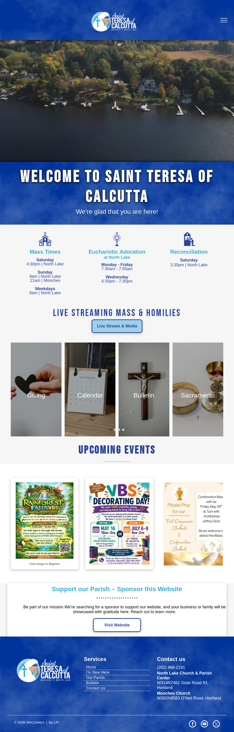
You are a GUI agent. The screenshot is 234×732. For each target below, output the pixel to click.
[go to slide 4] (123, 430)
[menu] (224, 20)
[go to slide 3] (119, 430)
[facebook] (192, 724)
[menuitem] (117, 667)
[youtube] (204, 724)
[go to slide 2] (115, 430)
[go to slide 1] (111, 430)
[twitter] (216, 724)
